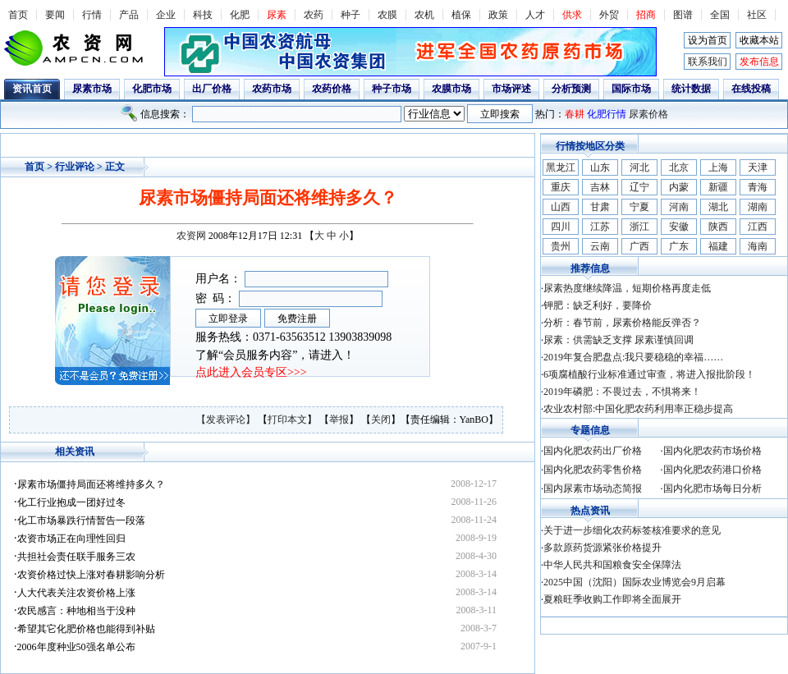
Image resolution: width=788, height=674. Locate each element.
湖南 (757, 207)
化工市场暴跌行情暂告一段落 (81, 520)
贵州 (560, 246)
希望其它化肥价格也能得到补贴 (86, 629)
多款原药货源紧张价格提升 (602, 547)
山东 (600, 167)
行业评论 (74, 166)
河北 (639, 167)
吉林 (600, 187)
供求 (572, 15)
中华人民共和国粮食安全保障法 (612, 565)
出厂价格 (211, 88)
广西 (639, 246)
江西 (757, 226)
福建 (718, 246)
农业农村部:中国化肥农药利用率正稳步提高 (638, 409)
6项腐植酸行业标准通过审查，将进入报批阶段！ (649, 374)
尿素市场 (92, 88)
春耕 (574, 114)
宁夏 (639, 207)
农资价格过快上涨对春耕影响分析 (91, 574)
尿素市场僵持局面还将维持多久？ (91, 484)
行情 (92, 15)
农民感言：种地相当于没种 (76, 611)
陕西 (718, 226)
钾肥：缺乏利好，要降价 (597, 305)
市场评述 (511, 88)
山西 (560, 207)
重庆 (560, 187)
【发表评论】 (227, 419)
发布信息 (759, 61)
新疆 (718, 187)
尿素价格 (648, 114)
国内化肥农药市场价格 (712, 450)
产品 (129, 15)
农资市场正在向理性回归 (71, 538)
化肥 (240, 15)
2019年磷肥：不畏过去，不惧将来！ (622, 391)
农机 (424, 15)
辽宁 (639, 187)
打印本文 (287, 419)
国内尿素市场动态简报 (592, 488)
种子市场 (391, 88)
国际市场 (631, 88)
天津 (757, 167)
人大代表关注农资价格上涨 (76, 592)
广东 (679, 246)
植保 (461, 15)
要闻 (55, 15)
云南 (600, 246)
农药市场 (271, 88)
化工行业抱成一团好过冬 (71, 502)
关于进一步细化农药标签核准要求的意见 (632, 530)
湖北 (718, 207)
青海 (757, 187)
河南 (679, 207)
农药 (313, 15)
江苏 (600, 226)
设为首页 (707, 40)
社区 (757, 15)
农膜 (387, 15)
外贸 (609, 15)
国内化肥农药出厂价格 (592, 450)
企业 (166, 15)
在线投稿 (751, 88)
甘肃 (600, 207)
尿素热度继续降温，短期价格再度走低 (627, 288)
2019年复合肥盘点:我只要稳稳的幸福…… (633, 357)
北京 (679, 167)
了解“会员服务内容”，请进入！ (275, 355)
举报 (339, 419)
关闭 (381, 419)
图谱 (683, 15)
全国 (720, 15)
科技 (203, 15)
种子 (350, 15)
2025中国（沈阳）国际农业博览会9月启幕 (634, 582)
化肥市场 (152, 88)
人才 (535, 15)
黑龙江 (560, 167)
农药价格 (331, 88)
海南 (757, 246)
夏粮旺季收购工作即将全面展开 (612, 599)
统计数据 (691, 88)
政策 (498, 15)
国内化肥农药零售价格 (592, 469)
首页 (18, 15)
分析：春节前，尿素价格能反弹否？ (622, 322)
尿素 (276, 15)
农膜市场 (451, 88)
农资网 (191, 235)
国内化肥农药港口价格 (712, 469)
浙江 (639, 226)
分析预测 (571, 88)
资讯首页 (32, 88)
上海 (718, 167)
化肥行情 (606, 114)
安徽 (679, 226)
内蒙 (679, 187)
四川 (560, 226)
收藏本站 (759, 40)
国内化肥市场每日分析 (712, 488)
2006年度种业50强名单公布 (76, 647)
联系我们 (707, 61)
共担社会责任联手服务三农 (76, 556)
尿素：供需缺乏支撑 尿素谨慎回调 (618, 340)
